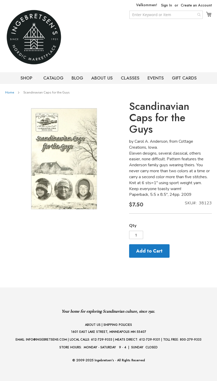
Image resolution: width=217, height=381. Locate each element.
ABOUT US (102, 78)
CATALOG (53, 78)
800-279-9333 (190, 339)
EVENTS (156, 78)
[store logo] (44, 37)
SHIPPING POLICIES (117, 324)
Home (9, 92)
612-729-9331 (149, 339)
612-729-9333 (101, 339)
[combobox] (166, 15)
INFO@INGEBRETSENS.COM (46, 339)
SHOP (27, 78)
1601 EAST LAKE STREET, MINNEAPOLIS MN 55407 (108, 331)
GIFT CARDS (184, 78)
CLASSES (130, 78)
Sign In (166, 5)
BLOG (77, 78)
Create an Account (196, 5)
